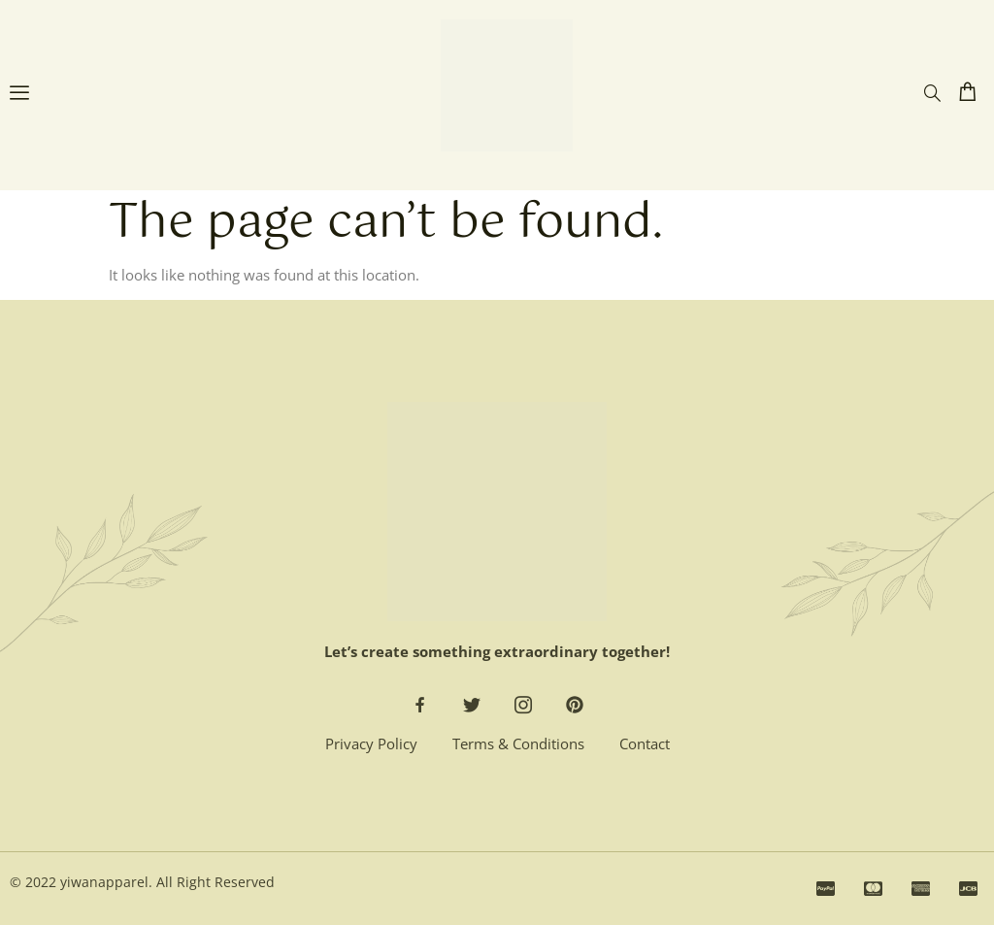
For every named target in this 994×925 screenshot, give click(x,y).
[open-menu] (19, 95)
